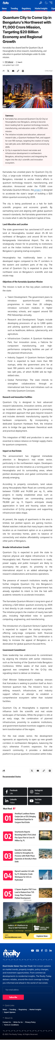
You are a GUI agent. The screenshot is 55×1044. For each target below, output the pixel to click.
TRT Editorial (9, 62)
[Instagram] (40, 791)
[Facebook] (15, 791)
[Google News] (37, 950)
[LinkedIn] (15, 801)
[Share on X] (8, 71)
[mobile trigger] (50, 3)
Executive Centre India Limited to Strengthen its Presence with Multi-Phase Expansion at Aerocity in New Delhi (25, 856)
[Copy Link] (18, 71)
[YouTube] (32, 950)
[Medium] (40, 801)
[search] (41, 3)
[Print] (23, 71)
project (37, 190)
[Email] (13, 71)
